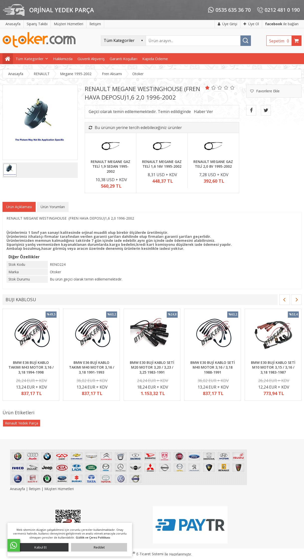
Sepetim (280, 41)
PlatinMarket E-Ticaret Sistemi (137, 554)
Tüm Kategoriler (29, 58)
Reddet (99, 547)
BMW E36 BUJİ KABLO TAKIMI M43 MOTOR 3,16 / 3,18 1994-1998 (31, 367)
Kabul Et (40, 547)
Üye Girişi (227, 23)
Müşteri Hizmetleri (59, 488)
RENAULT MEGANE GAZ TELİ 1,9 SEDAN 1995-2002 (110, 166)
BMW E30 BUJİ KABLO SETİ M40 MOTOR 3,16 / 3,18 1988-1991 (212, 367)
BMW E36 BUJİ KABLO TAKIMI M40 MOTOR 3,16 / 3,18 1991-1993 (91, 367)
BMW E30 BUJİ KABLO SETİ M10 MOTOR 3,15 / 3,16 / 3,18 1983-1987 (273, 367)
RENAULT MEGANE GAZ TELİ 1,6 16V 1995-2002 (162, 164)
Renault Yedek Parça (21, 423)
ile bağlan (282, 23)
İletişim (34, 488)
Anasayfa (18, 488)
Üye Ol (251, 23)
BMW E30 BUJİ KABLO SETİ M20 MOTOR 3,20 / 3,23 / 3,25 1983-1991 (152, 367)
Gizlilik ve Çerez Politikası (93, 537)
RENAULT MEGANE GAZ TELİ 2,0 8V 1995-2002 (213, 164)
